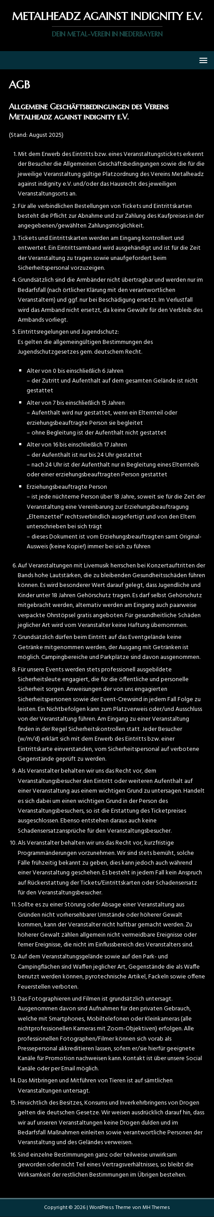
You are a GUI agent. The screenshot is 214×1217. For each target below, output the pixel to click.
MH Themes (156, 1207)
